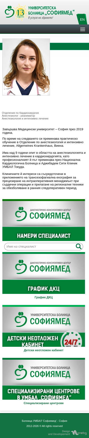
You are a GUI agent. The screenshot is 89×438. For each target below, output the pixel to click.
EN (82, 19)
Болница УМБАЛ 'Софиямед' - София (44, 420)
